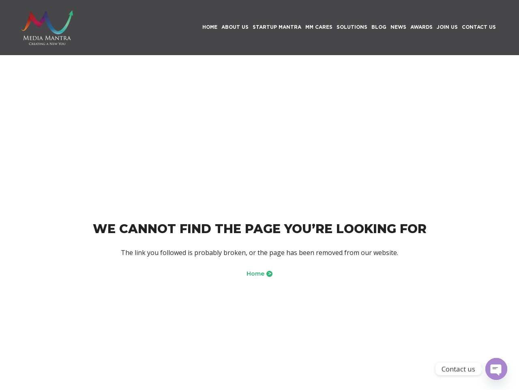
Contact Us (479, 27)
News (398, 27)
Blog (378, 27)
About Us (235, 27)
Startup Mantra (277, 27)
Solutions (352, 27)
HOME (209, 27)
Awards (421, 27)
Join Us (447, 27)
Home (259, 273)
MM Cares (318, 27)
